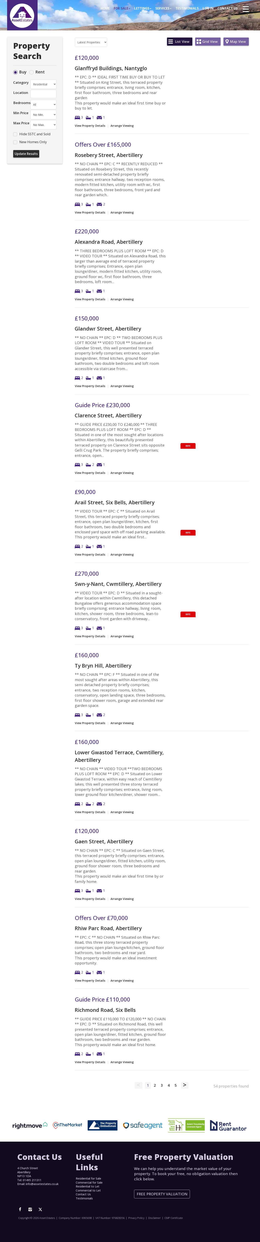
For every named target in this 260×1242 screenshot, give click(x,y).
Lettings (142, 9)
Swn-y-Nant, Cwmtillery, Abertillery (118, 583)
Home (105, 9)
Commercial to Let (88, 1190)
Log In (208, 9)
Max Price (21, 123)
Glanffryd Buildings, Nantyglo (111, 68)
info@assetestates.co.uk (42, 1184)
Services (163, 9)
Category (21, 82)
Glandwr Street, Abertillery (108, 328)
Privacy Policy (136, 1218)
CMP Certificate (174, 1218)
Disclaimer (154, 1218)
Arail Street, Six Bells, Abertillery (114, 502)
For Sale (122, 9)
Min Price (20, 113)
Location (20, 92)
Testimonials (187, 9)
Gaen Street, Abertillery (104, 841)
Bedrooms (21, 102)
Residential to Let (87, 1186)
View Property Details (90, 126)
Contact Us (228, 9)
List (182, 41)
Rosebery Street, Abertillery (108, 154)
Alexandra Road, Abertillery (108, 241)
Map (238, 41)
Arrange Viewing (122, 126)
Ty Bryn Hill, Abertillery (103, 665)
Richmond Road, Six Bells (105, 1009)
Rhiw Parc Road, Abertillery (108, 928)
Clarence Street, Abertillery (108, 415)
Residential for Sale (88, 1178)
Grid (210, 41)
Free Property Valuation (162, 1194)
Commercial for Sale (89, 1182)
